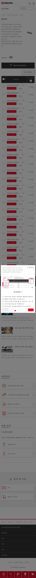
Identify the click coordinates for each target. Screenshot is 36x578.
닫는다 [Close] (30, 267)
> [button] (30, 310)
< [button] (5, 310)
